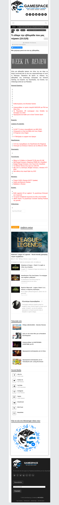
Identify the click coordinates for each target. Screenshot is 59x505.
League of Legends (32, 259)
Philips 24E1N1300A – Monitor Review (34, 325)
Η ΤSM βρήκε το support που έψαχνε (24, 136)
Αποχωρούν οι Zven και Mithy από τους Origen (27, 131)
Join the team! (41, 500)
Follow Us (20, 380)
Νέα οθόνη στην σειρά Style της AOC (24, 171)
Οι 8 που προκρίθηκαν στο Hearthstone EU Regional (29, 144)
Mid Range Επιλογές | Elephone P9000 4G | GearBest (30, 162)
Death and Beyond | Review (22, 182)
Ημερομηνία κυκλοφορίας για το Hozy (34, 351)
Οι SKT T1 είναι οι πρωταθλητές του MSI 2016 (27, 129)
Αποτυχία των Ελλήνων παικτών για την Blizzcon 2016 (30, 145)
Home (13, 30)
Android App (33, 500)
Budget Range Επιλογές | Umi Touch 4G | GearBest (29, 164)
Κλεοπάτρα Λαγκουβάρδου (19, 44)
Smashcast (20, 402)
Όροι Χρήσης (19, 500)
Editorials (23, 30)
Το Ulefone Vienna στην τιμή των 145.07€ (26, 166)
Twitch (19, 396)
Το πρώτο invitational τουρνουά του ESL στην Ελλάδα (29, 197)
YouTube (19, 385)
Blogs (21, 259)
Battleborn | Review (19, 184)
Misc (17, 30)
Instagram (20, 391)
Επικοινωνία (27, 500)
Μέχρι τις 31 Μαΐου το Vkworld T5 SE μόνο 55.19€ (28, 160)
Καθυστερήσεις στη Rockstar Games (24, 103)
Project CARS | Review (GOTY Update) (25, 180)
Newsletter (20, 412)
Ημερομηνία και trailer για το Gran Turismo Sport (28, 114)
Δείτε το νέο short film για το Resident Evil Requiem (33, 27)
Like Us (19, 374)
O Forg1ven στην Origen (21, 133)
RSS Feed (20, 407)
